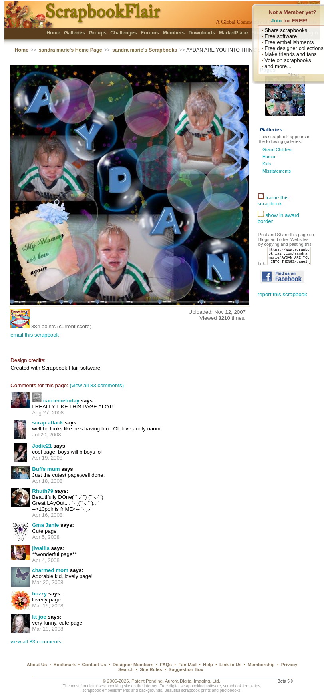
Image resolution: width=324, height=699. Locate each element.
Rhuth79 (42, 491)
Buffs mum (46, 469)
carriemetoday (61, 401)
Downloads (202, 33)
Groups (97, 33)
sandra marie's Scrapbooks (144, 50)
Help (208, 664)
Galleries (74, 33)
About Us (37, 664)
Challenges (123, 33)
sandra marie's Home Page (70, 50)
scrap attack (47, 423)
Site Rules (151, 669)
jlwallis (41, 548)
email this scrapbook (34, 335)
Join (276, 21)
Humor (269, 156)
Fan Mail (187, 664)
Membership (261, 664)
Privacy (289, 664)
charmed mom (50, 570)
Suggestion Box (186, 669)
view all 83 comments (35, 642)
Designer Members (133, 664)
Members (174, 33)
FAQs (166, 664)
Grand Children (277, 149)
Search (125, 669)
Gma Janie (45, 525)
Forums (150, 33)
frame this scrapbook (273, 201)
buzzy (39, 594)
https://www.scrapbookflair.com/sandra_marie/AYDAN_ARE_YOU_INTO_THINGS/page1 (282, 263)
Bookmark (65, 664)
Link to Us (230, 664)
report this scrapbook (282, 303)
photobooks (230, 690)
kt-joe (39, 617)
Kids (266, 163)
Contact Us (94, 664)
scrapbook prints (196, 690)
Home (53, 33)
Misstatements (276, 171)
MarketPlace (233, 33)
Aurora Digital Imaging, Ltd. (192, 681)
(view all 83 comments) (97, 385)
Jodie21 (42, 446)
